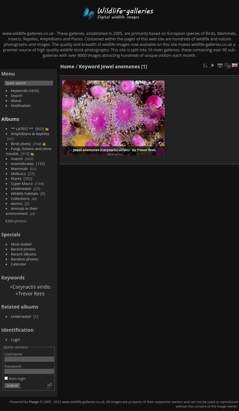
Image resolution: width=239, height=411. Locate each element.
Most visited (21, 244)
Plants (16, 178)
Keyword (89, 66)
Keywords (19, 90)
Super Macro (22, 183)
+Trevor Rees (30, 293)
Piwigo (34, 402)
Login (15, 339)
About (16, 100)
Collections (20, 198)
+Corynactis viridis (30, 286)
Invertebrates (22, 163)
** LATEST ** (22, 128)
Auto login (15, 378)
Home (67, 66)
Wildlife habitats (24, 193)
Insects (17, 158)
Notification (21, 105)
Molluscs (18, 173)
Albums (10, 119)
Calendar (18, 263)
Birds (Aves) (21, 143)
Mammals (19, 168)
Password (12, 366)
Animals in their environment (22, 211)
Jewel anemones (120, 66)
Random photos (24, 258)
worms (17, 203)
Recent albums (23, 253)
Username (13, 353)
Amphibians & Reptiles (30, 133)
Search (17, 95)
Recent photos (23, 249)
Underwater (21, 188)
